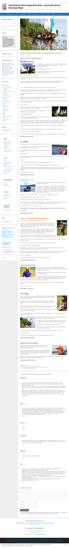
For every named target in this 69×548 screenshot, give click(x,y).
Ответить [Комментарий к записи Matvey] (23, 429)
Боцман (5, 197)
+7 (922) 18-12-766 (5, 244)
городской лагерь (28, 366)
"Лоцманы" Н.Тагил (7, 151)
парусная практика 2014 (35, 366)
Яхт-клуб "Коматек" (7, 162)
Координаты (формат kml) (7, 251)
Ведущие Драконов (6, 106)
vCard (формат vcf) (8, 251)
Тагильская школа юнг (8, 169)
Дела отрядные (5, 85)
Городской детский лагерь (7, 116)
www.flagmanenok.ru (8, 249)
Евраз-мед (6, 184)
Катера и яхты (6, 173)
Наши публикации (6, 101)
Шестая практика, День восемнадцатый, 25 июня (29, 368)
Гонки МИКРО (5, 89)
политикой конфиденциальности (55, 512)
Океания (4, 107)
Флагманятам (59, 14)
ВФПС (5, 160)
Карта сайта (42, 14)
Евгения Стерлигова (8, 196)
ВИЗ (23, 366)
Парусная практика (24, 365)
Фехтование (4, 103)
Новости (3, 84)
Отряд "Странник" (7, 143)
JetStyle (5, 182)
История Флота (5, 108)
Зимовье (4, 117)
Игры (3, 104)
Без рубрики (4, 120)
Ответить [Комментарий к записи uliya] (23, 416)
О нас (12, 14)
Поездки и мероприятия (7, 91)
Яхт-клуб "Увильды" (8, 170)
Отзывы (16, 14)
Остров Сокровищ (6, 119)
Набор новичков (23, 14)
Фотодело (4, 113)
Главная (8, 14)
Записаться (48, 14)
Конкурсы (5, 92)
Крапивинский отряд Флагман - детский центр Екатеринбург (34, 6)
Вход (66, 2)
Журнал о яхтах (7, 171)
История (4, 111)
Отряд (54, 14)
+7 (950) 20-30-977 (5, 244)
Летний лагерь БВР (6, 97)
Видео (4, 114)
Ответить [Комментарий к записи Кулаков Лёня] (23, 445)
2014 (22, 366)
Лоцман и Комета (7, 150)
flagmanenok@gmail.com (7, 247)
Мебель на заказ (7, 185)
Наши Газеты (5, 100)
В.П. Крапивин (6, 194)
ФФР (5, 199)
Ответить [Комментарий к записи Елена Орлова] (23, 397)
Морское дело (4, 94)
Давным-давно (6, 110)
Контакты (29, 14)
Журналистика (5, 98)
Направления (36, 14)
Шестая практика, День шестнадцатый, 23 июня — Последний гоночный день (34, 367)
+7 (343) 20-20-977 (6, 243)
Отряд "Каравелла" (7, 141)
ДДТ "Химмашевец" (8, 209)
